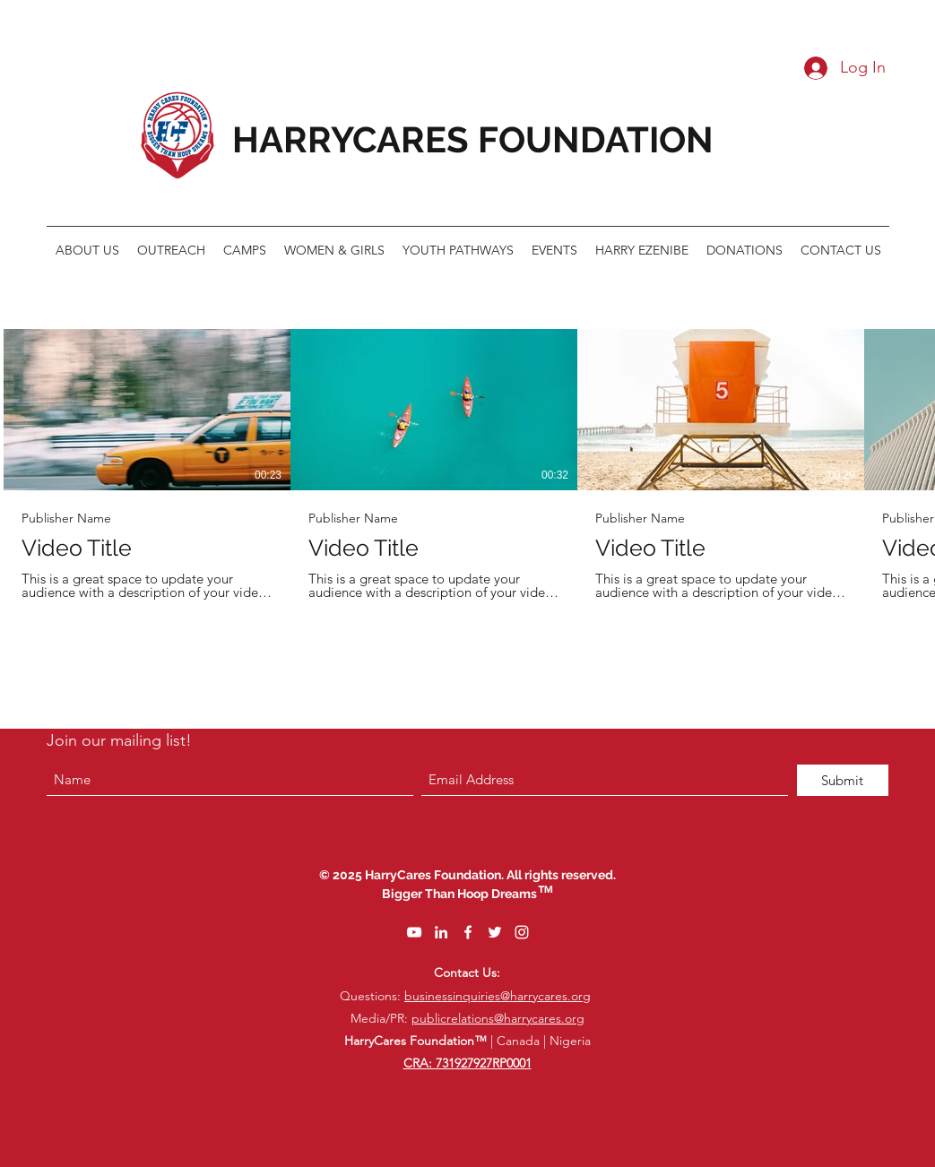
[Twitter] (495, 932)
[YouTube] (414, 932)
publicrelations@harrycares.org (497, 1018)
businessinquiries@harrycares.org (497, 996)
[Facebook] (468, 932)
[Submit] (842, 780)
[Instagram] (522, 932)
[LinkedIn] (441, 932)
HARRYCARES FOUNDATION (473, 139)
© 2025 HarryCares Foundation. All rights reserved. (467, 875)
